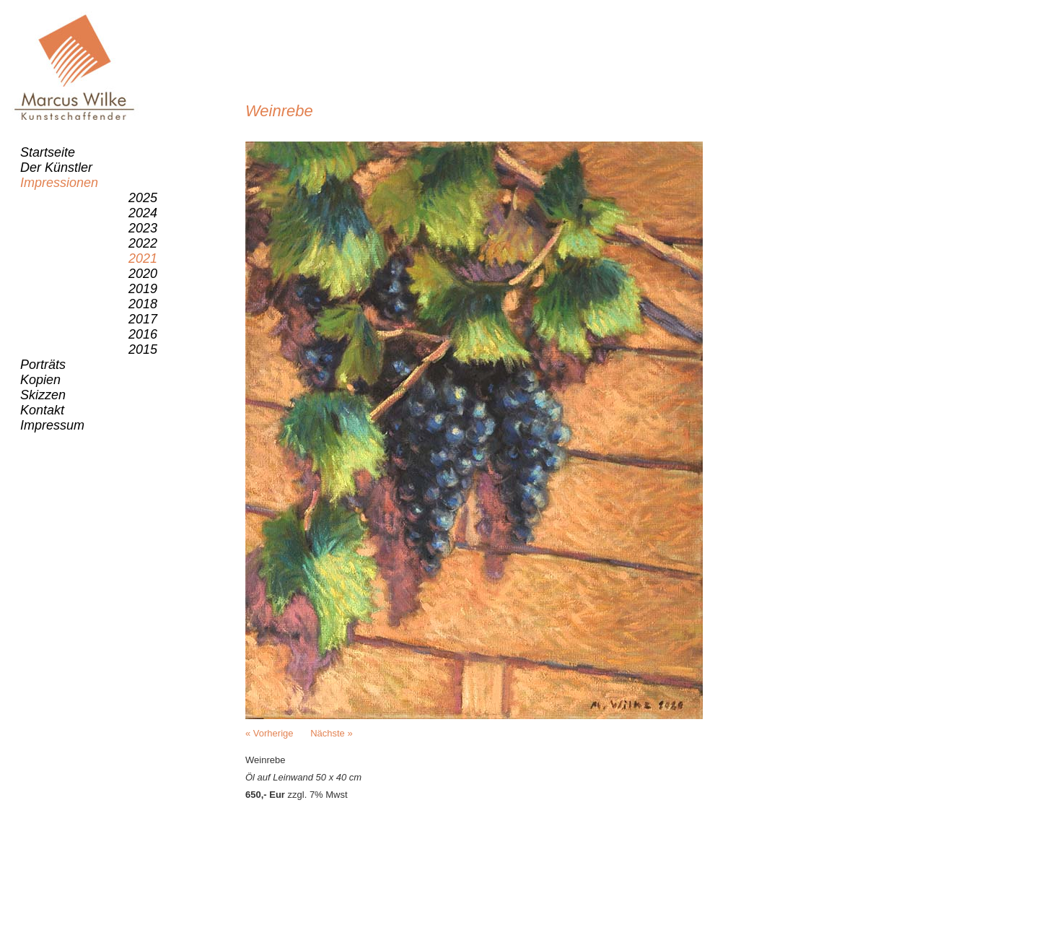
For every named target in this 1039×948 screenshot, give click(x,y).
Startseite (47, 152)
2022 (142, 243)
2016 (142, 334)
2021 (142, 258)
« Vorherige (269, 733)
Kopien (40, 380)
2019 (142, 289)
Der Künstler (56, 167)
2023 (142, 228)
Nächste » (331, 733)
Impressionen (59, 182)
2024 (142, 213)
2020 (142, 273)
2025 (142, 198)
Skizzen (43, 395)
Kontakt (42, 410)
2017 (142, 319)
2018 (142, 304)
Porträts (43, 364)
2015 (142, 349)
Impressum (52, 425)
